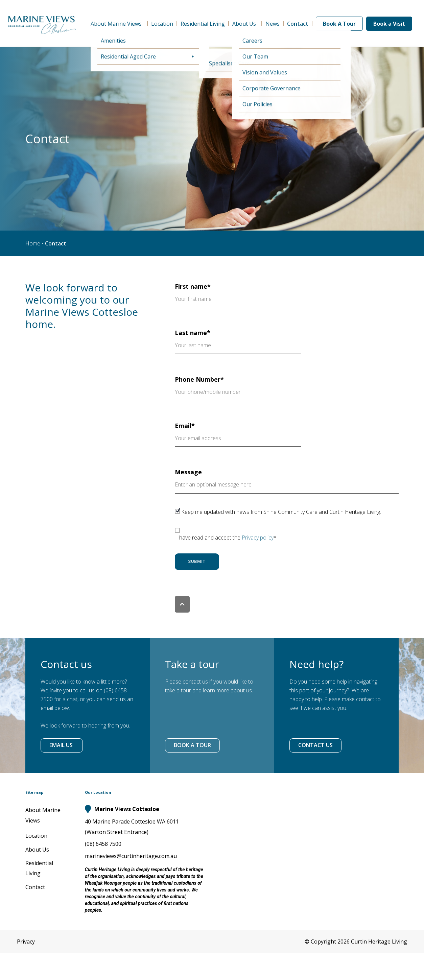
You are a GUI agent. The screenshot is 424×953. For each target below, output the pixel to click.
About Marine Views (117, 23)
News (272, 23)
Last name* (238, 341)
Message (287, 482)
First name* (238, 294)
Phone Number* (238, 387)
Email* (238, 434)
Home (32, 243)
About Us (245, 23)
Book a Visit (389, 23)
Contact (297, 23)
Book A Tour (339, 23)
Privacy (26, 941)
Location (162, 23)
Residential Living (203, 23)
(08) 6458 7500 (103, 844)
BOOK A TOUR (192, 745)
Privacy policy (258, 537)
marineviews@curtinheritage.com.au (131, 856)
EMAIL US (61, 745)
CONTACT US (315, 745)
